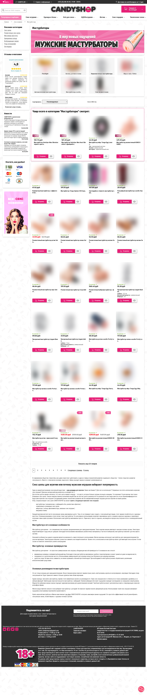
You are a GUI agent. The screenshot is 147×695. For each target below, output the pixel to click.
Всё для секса (69, 17)
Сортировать (36, 102)
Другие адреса (102, 639)
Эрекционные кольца (10, 38)
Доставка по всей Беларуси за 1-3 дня (130, 2)
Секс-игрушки (32, 17)
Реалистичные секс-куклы (12, 33)
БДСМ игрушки (87, 17)
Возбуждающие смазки (11, 41)
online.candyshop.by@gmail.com (48, 630)
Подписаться (106, 611)
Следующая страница (75, 470)
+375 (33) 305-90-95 (64, 2)
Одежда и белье (51, 17)
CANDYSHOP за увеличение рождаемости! (12, 117)
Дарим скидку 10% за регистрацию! (14, 131)
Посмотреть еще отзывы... (13, 107)
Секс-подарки (118, 17)
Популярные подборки (10, 17)
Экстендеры (8, 46)
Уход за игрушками (10, 44)
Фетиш (103, 17)
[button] (141, 689)
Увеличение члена (138, 17)
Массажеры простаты (11, 36)
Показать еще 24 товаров (87, 464)
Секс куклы (7, 30)
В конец (86, 470)
